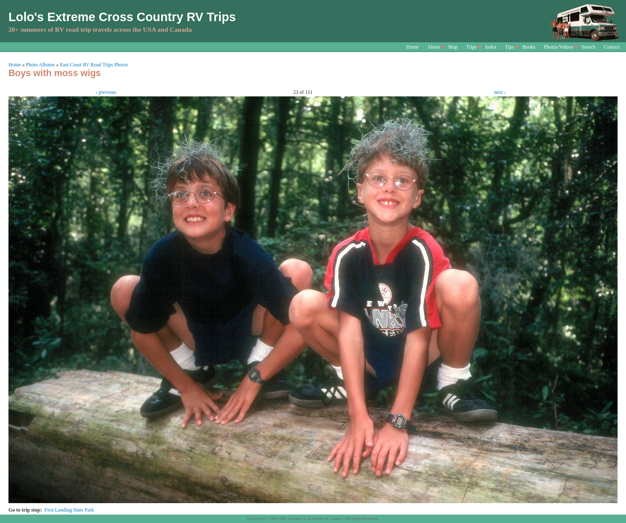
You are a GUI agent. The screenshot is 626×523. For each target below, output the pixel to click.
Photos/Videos (558, 47)
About (433, 47)
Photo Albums (40, 65)
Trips (471, 47)
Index (491, 47)
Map (453, 47)
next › (500, 92)
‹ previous (106, 92)
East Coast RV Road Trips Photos (94, 65)
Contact (612, 47)
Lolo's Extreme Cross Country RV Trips (122, 17)
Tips (509, 47)
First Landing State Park (69, 510)
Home (412, 47)
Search (589, 47)
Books (528, 47)
